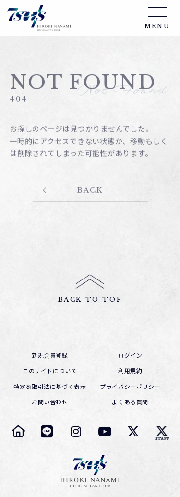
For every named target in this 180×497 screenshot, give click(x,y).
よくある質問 (130, 402)
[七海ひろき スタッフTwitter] (162, 431)
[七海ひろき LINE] (47, 431)
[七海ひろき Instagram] (76, 431)
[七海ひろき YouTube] (104, 431)
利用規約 (130, 370)
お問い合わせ (50, 402)
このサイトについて (50, 370)
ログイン (130, 355)
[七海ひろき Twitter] (133, 431)
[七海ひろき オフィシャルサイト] (18, 431)
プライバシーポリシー (130, 386)
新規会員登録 (50, 355)
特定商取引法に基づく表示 (49, 386)
